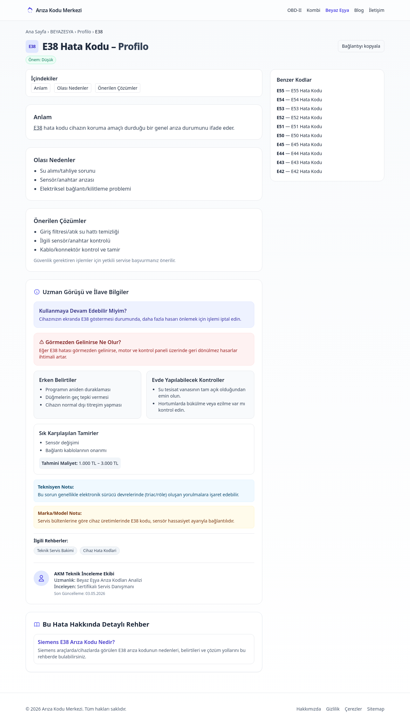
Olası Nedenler (72, 88)
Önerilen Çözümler (117, 88)
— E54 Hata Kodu (299, 99)
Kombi (313, 10)
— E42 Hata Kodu (299, 171)
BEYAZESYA (61, 32)
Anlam (40, 88)
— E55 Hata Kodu (299, 90)
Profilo (84, 32)
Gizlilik (333, 709)
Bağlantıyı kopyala (361, 46)
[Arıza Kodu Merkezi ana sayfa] (54, 10)
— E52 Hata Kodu (299, 117)
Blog (359, 10)
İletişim (376, 10)
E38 (38, 127)
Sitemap (375, 709)
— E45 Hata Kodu (299, 144)
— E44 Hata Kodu (299, 153)
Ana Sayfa (36, 32)
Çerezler (353, 709)
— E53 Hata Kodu (299, 108)
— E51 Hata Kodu (299, 126)
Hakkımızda (308, 709)
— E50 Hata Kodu (299, 135)
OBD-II (294, 10)
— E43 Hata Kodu (299, 162)
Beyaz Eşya (337, 10)
